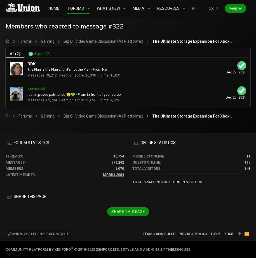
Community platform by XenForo (63, 249)
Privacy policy (193, 234)
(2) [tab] (15, 54)
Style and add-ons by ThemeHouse (156, 249)
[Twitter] (247, 249)
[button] (88, 8)
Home (229, 234)
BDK (32, 63)
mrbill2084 (113, 175)
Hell (105, 69)
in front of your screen (105, 94)
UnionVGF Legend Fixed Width (37, 234)
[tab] (40, 52)
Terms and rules (159, 234)
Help (215, 234)
